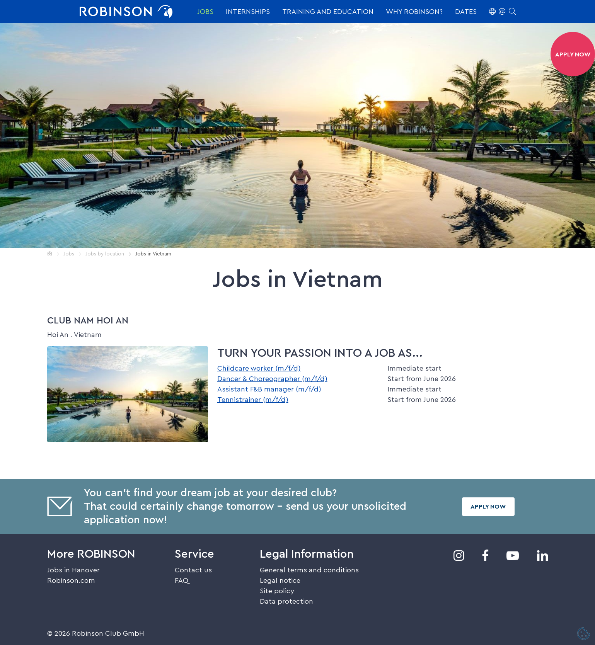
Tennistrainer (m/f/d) (252, 399)
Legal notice (280, 580)
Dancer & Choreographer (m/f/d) (272, 378)
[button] (502, 11)
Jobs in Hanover (73, 570)
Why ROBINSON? (414, 11)
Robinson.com (71, 580)
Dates (466, 11)
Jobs (205, 11)
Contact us (193, 570)
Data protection (286, 601)
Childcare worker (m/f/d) (259, 368)
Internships (248, 11)
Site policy (277, 590)
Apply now (488, 507)
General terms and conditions (309, 570)
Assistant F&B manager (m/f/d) (269, 389)
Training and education (327, 11)
